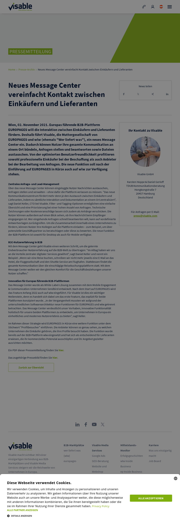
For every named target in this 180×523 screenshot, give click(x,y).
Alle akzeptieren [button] (151, 497)
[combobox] (175, 478)
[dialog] (90, 498)
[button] (67, 510)
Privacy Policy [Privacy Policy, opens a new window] (96, 506)
